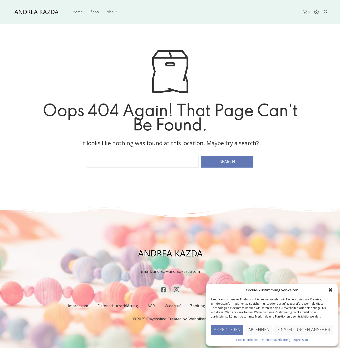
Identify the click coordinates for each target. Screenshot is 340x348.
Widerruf (173, 305)
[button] (330, 290)
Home (78, 12)
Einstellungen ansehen (303, 330)
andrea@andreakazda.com (176, 271)
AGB (151, 305)
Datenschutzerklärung (275, 340)
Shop (94, 12)
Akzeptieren (227, 330)
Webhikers (198, 319)
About (112, 12)
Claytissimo (156, 319)
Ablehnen (259, 330)
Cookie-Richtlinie (247, 340)
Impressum (300, 340)
